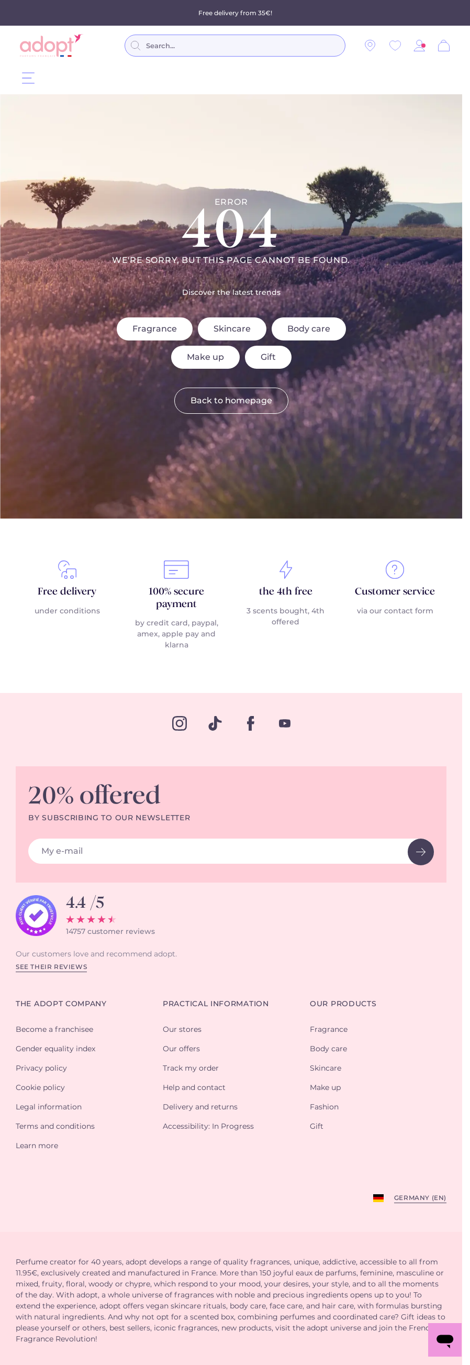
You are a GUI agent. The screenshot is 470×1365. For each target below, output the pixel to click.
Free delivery (67, 593)
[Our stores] (370, 46)
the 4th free (285, 593)
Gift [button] (316, 1127)
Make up (205, 358)
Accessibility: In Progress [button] (208, 1127)
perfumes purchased (184, 11)
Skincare (232, 330)
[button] (419, 45)
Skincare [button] (325, 1069)
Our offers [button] (181, 1050)
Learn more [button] (37, 1147)
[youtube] (284, 724)
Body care (308, 330)
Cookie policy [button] (40, 1089)
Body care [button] (328, 1050)
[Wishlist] (395, 46)
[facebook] (250, 724)
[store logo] (51, 45)
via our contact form (395, 612)
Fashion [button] (324, 1108)
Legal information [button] (49, 1108)
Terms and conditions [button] (55, 1127)
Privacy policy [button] (41, 1069)
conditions (302, 11)
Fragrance (154, 330)
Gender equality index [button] (55, 1050)
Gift (268, 358)
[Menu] (28, 77)
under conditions (67, 612)
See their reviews (51, 968)
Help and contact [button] (194, 1089)
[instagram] (179, 724)
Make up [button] (325, 1089)
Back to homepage (231, 402)
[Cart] (443, 45)
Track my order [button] (191, 1069)
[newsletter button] (421, 853)
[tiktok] (215, 724)
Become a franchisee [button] (54, 1030)
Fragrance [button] (329, 1030)
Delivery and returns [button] (200, 1108)
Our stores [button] (182, 1030)
